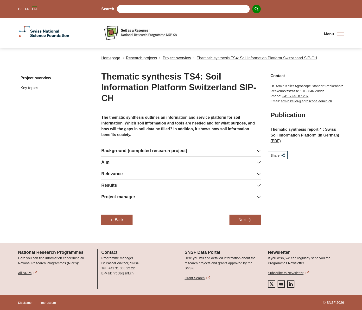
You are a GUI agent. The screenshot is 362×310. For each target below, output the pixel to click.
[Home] (211, 33)
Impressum (48, 302)
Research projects (139, 58)
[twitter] (271, 284)
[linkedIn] (290, 284)
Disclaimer (25, 302)
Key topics (29, 88)
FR (27, 9)
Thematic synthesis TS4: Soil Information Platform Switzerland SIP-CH (255, 58)
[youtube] (281, 284)
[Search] (256, 9)
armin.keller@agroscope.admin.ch (306, 101)
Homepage (110, 58)
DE (20, 9)
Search (107, 9)
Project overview (175, 58)
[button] (334, 34)
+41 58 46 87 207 (295, 96)
